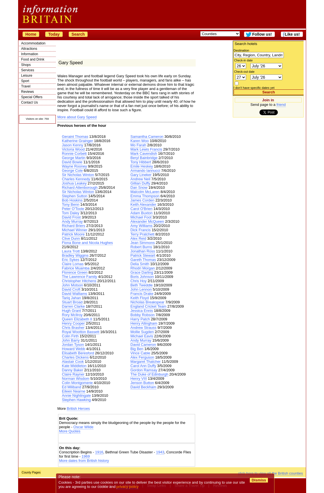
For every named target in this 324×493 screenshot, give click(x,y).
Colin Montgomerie (77, 383)
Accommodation (33, 43)
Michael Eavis (142, 336)
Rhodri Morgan (143, 268)
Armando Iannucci (145, 170)
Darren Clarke (73, 306)
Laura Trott (71, 251)
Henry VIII (139, 378)
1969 (86, 456)
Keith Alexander (143, 204)
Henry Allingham (144, 323)
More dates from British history (84, 460)
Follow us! (262, 34)
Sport (25, 81)
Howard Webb (73, 349)
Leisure (26, 76)
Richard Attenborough (80, 187)
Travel (26, 86)
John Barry (71, 340)
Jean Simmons (143, 243)
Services (27, 70)
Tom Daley (70, 213)
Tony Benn (70, 204)
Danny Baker (72, 370)
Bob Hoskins (72, 200)
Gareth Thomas (143, 260)
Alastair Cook (73, 361)
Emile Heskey (142, 166)
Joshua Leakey (74, 183)
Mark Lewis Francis (146, 149)
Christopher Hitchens (79, 281)
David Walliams (74, 293)
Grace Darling (142, 272)
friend (281, 104)
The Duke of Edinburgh (150, 374)
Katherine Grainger (77, 141)
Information (29, 54)
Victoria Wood (73, 149)
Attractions (29, 49)
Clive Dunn (71, 238)
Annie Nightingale (76, 395)
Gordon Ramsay (144, 370)
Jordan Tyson (73, 344)
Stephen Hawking (76, 400)
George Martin (74, 158)
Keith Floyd (140, 298)
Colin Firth (70, 336)
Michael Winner (75, 230)
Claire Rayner (73, 374)
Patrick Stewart (143, 255)
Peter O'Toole (73, 209)
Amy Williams (142, 226)
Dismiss (259, 480)
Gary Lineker (141, 175)
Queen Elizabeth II (77, 319)
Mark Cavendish (144, 153)
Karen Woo (140, 141)
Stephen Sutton (75, 196)
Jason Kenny (72, 145)
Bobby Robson (143, 315)
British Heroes (78, 408)
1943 (160, 452)
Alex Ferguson (142, 357)
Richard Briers (73, 226)
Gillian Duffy (140, 183)
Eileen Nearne (73, 391)
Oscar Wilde (83, 427)
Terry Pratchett (143, 234)
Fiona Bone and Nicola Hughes (87, 243)
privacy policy (128, 487)
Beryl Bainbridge (144, 158)
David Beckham (143, 387)
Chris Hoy (139, 281)
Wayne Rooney (74, 166)
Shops (26, 65)
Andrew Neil (140, 179)
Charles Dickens (75, 357)
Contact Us (29, 102)
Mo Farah (138, 145)
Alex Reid (138, 238)
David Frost (71, 217)
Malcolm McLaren (145, 192)
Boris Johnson (142, 277)
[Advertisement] (126, 438)
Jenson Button (142, 383)
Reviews (27, 92)
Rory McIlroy (72, 315)
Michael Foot (141, 217)
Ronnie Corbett (74, 153)
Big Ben (137, 349)
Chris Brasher (73, 327)
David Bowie (72, 162)
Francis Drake (142, 293)
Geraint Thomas (75, 136)
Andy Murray (72, 221)
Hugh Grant (71, 310)
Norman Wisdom (75, 378)
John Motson (72, 285)
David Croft (71, 289)
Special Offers (31, 97)
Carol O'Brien (142, 209)
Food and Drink (32, 59)
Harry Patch (140, 319)
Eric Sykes (70, 260)
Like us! (292, 34)
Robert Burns (141, 247)
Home (31, 34)
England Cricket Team (149, 306)
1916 (99, 452)
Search (78, 34)
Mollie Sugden (142, 332)
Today (53, 34)
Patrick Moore (73, 234)
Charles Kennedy (76, 179)
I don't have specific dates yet (254, 87)
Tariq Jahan (71, 298)
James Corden (143, 200)
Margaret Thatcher (146, 361)
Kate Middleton (74, 366)
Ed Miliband (71, 387)
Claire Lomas (73, 264)
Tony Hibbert (141, 162)
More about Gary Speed (77, 117)
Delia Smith (140, 264)
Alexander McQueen (147, 221)
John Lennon (141, 289)
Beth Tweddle (142, 285)
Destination (241, 50)
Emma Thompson (145, 196)
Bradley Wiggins (75, 255)
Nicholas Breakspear (148, 302)
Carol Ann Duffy (143, 366)
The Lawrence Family (79, 277)
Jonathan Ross (143, 251)
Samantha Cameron (147, 136)
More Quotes (69, 431)
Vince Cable (140, 353)
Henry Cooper (73, 323)
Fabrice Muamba (76, 268)
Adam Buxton (142, 213)
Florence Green (75, 272)
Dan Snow (139, 187)
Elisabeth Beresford (78, 353)
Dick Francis (141, 230)
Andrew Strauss (144, 327)
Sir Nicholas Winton (78, 175)
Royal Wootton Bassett (80, 332)
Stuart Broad (72, 302)
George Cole (72, 170)
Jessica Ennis (142, 310)
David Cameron (143, 344)
